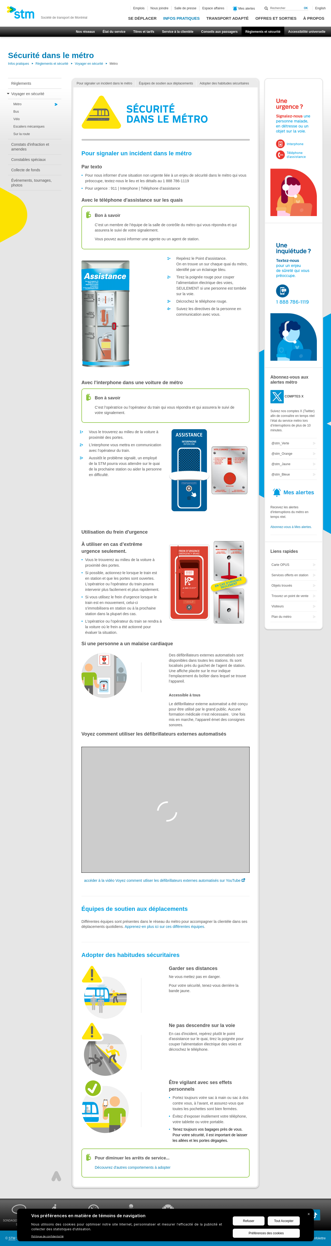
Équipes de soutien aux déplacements (166, 83)
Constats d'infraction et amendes (30, 146)
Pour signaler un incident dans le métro (104, 83)
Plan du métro (281, 617)
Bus (16, 111)
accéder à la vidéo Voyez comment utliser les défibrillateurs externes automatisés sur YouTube (162, 880)
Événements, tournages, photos (31, 182)
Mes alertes (244, 8)
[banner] (47, 14)
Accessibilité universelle (306, 32)
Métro (17, 104)
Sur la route (21, 134)
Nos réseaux (85, 32)
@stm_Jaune (280, 464)
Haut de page (56, 1176)
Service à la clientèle (177, 32)
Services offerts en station (289, 575)
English (320, 8)
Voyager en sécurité (89, 64)
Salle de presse (185, 8)
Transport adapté (227, 18)
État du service (114, 32)
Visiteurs (277, 606)
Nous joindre (159, 8)
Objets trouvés (281, 585)
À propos (313, 18)
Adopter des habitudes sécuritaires (224, 83)
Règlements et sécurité (262, 32)
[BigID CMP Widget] (165, 1226)
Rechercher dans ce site (266, 8)
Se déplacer (142, 18)
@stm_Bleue (280, 474)
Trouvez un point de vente (289, 596)
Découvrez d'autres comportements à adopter (133, 1167)
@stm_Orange (281, 454)
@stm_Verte (280, 443)
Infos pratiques (181, 18)
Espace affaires (213, 8)
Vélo (16, 119)
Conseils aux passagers (219, 32)
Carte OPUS (280, 565)
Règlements (21, 83)
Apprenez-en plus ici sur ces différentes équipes (164, 926)
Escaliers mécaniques (29, 126)
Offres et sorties (276, 18)
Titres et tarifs (143, 32)
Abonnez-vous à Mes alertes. (291, 527)
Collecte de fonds (25, 170)
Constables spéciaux (28, 159)
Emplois (139, 8)
